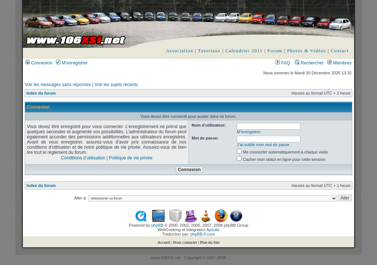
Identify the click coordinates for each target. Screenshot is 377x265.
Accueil (163, 242)
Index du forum (41, 93)
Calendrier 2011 (244, 50)
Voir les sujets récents (116, 84)
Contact (340, 50)
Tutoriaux (209, 50)
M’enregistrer (72, 63)
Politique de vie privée (130, 157)
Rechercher (309, 63)
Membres (339, 63)
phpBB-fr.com (202, 234)
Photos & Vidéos (306, 50)
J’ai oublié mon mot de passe (263, 144)
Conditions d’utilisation (83, 157)
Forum (274, 50)
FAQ (282, 63)
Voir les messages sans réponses (58, 84)
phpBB (157, 225)
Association (180, 50)
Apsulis (213, 229)
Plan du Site (209, 242)
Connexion (38, 63)
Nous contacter (185, 242)
